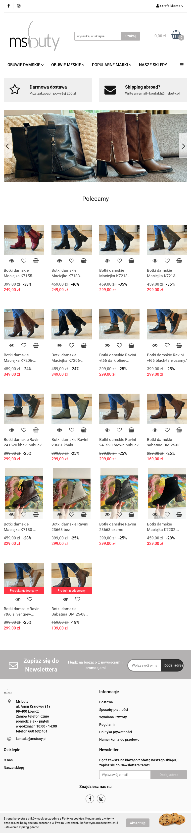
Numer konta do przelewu (119, 739)
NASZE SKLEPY (153, 64)
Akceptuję (138, 823)
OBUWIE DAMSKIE (25, 64)
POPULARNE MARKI (112, 64)
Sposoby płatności (113, 710)
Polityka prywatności (115, 732)
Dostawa (106, 702)
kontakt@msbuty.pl (31, 739)
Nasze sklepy (14, 768)
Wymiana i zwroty (113, 717)
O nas (8, 760)
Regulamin (107, 725)
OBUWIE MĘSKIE (68, 64)
